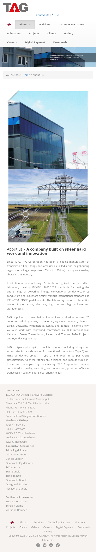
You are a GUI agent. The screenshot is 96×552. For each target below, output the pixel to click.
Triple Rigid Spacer (16, 450)
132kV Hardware (15, 424)
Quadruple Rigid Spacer (19, 463)
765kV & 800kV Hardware (20, 437)
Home (26, 75)
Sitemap (48, 531)
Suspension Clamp (16, 501)
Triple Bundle (13, 476)
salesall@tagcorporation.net (30, 416)
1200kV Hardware (16, 441)
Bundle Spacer (14, 458)
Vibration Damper (16, 454)
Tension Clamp (14, 505)
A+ (53, 15)
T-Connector (13, 467)
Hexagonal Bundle (16, 488)
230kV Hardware (15, 429)
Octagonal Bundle (16, 484)
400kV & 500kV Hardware (20, 433)
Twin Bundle (13, 471)
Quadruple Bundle (16, 480)
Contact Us (42, 15)
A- (58, 15)
